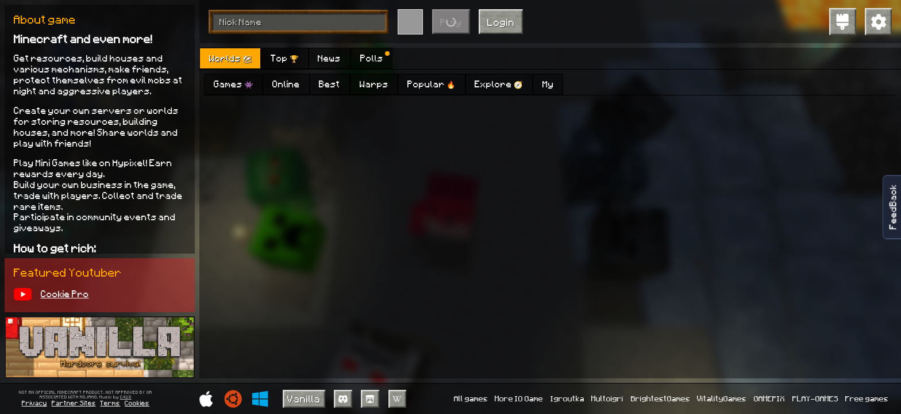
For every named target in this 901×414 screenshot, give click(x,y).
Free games (866, 398)
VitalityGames (721, 398)
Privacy (34, 403)
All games (471, 398)
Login (501, 22)
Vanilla (304, 398)
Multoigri (607, 398)
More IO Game (519, 398)
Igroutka (567, 398)
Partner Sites (74, 403)
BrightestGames (660, 398)
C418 (126, 397)
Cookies (137, 403)
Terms (110, 403)
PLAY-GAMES (815, 398)
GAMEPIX (769, 398)
